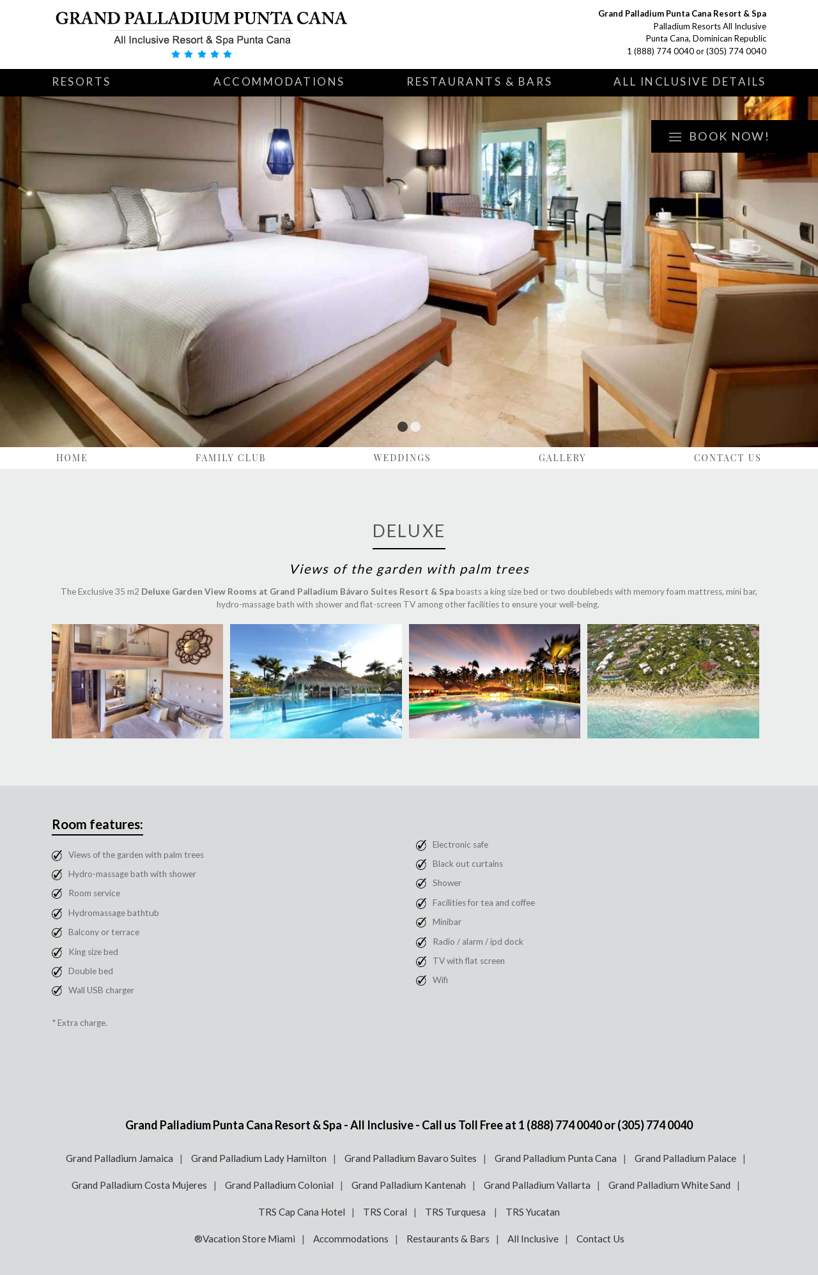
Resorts (81, 81)
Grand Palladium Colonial (279, 1185)
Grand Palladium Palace (685, 1158)
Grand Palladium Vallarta (537, 1185)
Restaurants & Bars (479, 81)
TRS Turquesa (456, 1212)
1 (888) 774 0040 (660, 51)
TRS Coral (385, 1212)
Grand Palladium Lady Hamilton (259, 1158)
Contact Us (728, 458)
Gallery (563, 458)
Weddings (402, 458)
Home (72, 458)
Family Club (231, 458)
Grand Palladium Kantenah (408, 1185)
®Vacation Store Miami (244, 1238)
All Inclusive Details (690, 81)
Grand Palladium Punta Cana (556, 1158)
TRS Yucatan (532, 1212)
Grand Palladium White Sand (669, 1185)
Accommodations (279, 81)
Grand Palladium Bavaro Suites (410, 1158)
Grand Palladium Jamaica (119, 1158)
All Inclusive (533, 1238)
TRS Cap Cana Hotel (301, 1212)
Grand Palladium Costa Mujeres (139, 1185)
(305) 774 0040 (736, 51)
